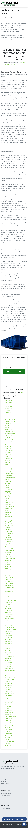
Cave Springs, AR (10, 558)
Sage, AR (7, 651)
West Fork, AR (9, 668)
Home (2, 778)
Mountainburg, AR (10, 685)
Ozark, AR (8, 666)
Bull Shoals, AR (9, 447)
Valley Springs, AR (10, 431)
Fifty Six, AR (8, 543)
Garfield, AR (8, 531)
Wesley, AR (8, 560)
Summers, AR (9, 712)
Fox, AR (7, 589)
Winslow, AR (8, 639)
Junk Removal (5, 797)
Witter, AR (8, 483)
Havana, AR (8, 718)
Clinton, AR (8, 566)
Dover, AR (8, 481)
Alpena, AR (8, 414)
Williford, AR (8, 732)
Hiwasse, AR (8, 631)
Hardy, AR (8, 720)
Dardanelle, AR (9, 570)
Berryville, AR (9, 439)
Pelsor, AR (8, 452)
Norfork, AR (8, 489)
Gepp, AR (8, 554)
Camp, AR (8, 653)
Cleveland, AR (9, 578)
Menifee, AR (8, 710)
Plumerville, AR (9, 680)
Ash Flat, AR (8, 662)
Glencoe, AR (8, 603)
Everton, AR (8, 402)
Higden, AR (8, 699)
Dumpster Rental (6, 793)
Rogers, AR (8, 510)
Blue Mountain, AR (10, 705)
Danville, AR (8, 703)
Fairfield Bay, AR (9, 649)
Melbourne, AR (9, 624)
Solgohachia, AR (9, 620)
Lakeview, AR (8, 458)
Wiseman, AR (9, 591)
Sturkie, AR (8, 593)
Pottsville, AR (9, 541)
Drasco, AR (8, 745)
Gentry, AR (8, 622)
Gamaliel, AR (8, 516)
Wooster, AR (8, 737)
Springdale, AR (9, 522)
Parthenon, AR (9, 445)
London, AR (8, 537)
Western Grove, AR (10, 416)
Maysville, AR (8, 695)
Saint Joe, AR (9, 450)
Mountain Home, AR (10, 474)
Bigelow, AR (8, 730)
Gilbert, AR (8, 456)
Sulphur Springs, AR (10, 693)
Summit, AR (8, 429)
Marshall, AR (8, 470)
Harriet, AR (8, 485)
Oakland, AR (8, 466)
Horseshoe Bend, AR (11, 630)
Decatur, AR (8, 641)
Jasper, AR (8, 427)
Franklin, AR (8, 626)
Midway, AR (8, 472)
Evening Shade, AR (10, 716)
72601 (21, 393)
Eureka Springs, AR (10, 477)
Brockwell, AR (9, 579)
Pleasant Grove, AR (10, 676)
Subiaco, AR (8, 643)
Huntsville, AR (9, 476)
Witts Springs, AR (10, 468)
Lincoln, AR (8, 708)
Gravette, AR (9, 674)
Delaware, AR (9, 583)
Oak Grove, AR (9, 441)
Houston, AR (8, 691)
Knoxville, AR (8, 574)
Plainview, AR (9, 735)
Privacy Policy (5, 784)
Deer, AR (7, 462)
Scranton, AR (9, 614)
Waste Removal (5, 799)
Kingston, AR (8, 460)
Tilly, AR (7, 479)
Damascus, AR (9, 687)
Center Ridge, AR (10, 618)
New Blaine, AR (9, 597)
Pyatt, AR (7, 410)
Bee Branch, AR (9, 656)
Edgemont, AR (9, 664)
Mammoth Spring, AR (11, 701)
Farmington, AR (9, 628)
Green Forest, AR (10, 420)
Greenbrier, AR (9, 741)
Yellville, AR (8, 426)
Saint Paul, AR (9, 526)
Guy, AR (7, 739)
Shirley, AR (8, 658)
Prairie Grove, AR (10, 678)
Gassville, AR (8, 464)
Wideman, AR (9, 549)
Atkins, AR (8, 545)
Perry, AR (7, 655)
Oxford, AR (8, 568)
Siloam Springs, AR (10, 647)
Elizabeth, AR (9, 508)
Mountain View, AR (10, 601)
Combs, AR (8, 556)
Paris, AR (7, 682)
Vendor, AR (8, 418)
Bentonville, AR (9, 587)
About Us (3, 780)
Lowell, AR (8, 528)
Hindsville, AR (9, 493)
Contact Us (4, 782)
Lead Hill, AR (8, 406)
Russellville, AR (9, 504)
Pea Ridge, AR (9, 581)
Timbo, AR (8, 564)
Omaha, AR (8, 404)
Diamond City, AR (10, 422)
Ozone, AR (8, 491)
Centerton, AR (9, 606)
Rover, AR (8, 707)
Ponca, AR (8, 443)
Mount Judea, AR (10, 433)
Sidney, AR (8, 714)
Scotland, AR (8, 539)
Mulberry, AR (8, 722)
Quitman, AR (8, 743)
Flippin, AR (8, 454)
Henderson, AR (9, 520)
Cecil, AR (7, 728)
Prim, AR (7, 689)
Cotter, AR (8, 449)
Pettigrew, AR (9, 495)
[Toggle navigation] (26, 4)
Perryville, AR (9, 637)
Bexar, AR (8, 547)
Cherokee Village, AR (11, 670)
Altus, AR (7, 645)
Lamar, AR (8, 529)
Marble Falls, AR (9, 408)
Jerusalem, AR (9, 553)
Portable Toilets (5, 795)
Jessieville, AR (9, 726)
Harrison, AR (8, 400)
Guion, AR (8, 633)
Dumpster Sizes (5, 808)
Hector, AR (8, 487)
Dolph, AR (8, 512)
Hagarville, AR (9, 502)
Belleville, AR (8, 672)
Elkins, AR (7, 562)
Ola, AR (7, 595)
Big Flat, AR (8, 499)
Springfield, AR (9, 660)
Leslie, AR (7, 501)
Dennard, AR (8, 514)
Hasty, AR (8, 412)
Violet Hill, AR (8, 610)
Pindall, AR (8, 424)
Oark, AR (7, 518)
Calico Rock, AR (9, 506)
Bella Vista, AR (9, 608)
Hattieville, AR (9, 585)
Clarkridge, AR (9, 497)
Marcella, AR (8, 697)
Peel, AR (7, 437)
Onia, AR (7, 535)
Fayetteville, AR (9, 551)
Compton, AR (9, 435)
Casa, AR (7, 576)
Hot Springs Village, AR (11, 724)
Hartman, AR (8, 599)
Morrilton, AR (9, 616)
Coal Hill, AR (8, 635)
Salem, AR (8, 605)
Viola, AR (7, 572)
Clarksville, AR (9, 533)
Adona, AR (8, 612)
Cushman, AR (9, 734)
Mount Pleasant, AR (10, 683)
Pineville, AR (8, 524)
